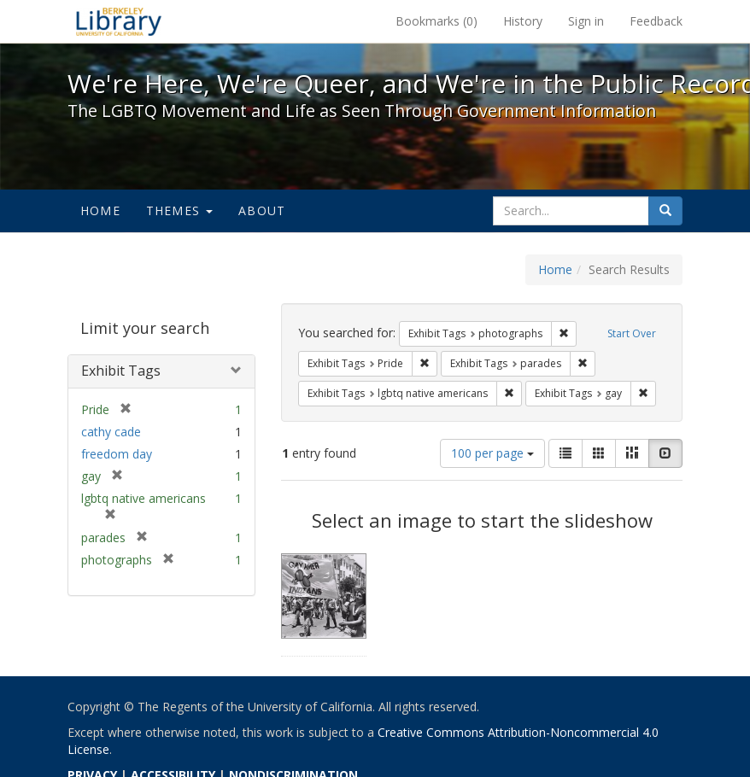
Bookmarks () (437, 21)
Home (100, 210)
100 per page (492, 453)
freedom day (116, 454)
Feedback (656, 21)
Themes (179, 210)
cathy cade (111, 432)
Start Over (631, 333)
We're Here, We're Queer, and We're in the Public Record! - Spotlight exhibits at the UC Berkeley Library (119, 21)
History (522, 21)
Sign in (586, 21)
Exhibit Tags (121, 370)
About (261, 210)
